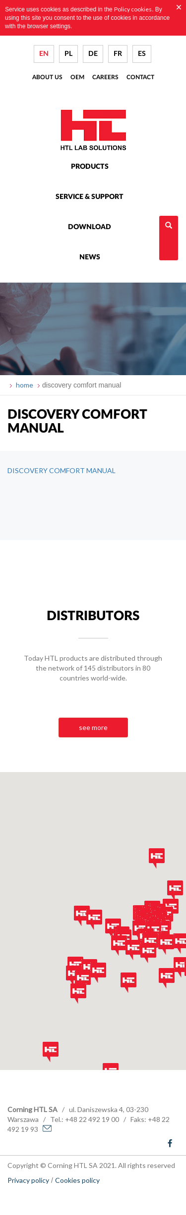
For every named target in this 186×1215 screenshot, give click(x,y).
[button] (74, 976)
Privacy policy (28, 1180)
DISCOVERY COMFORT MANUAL (61, 470)
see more (93, 727)
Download (89, 227)
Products (90, 166)
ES (142, 53)
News (89, 257)
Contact (140, 77)
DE (93, 53)
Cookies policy (77, 1180)
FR (118, 53)
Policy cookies (133, 9)
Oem (77, 77)
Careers (105, 77)
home (23, 385)
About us (47, 77)
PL (68, 53)
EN (44, 53)
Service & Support (90, 197)
